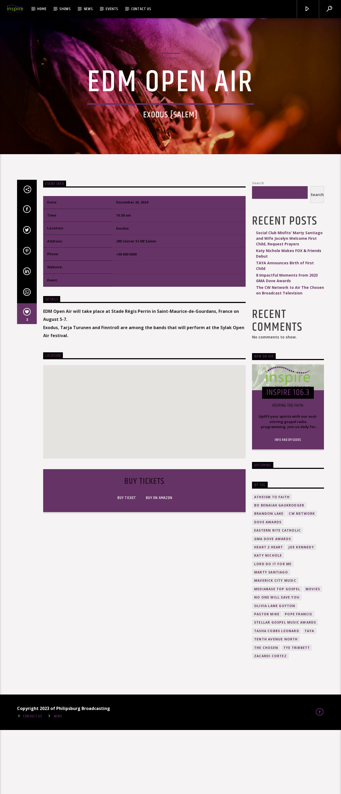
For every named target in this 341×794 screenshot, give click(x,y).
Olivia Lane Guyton (274, 670)
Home (41, 9)
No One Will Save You (276, 661)
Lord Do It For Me (272, 628)
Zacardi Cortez (270, 720)
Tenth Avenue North (276, 703)
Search (258, 247)
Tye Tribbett (296, 711)
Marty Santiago (271, 636)
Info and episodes (288, 504)
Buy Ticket (126, 562)
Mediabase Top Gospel (277, 653)
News (88, 9)
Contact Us (141, 9)
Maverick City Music (275, 645)
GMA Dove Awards (272, 603)
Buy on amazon (158, 562)
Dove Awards (267, 586)
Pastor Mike (266, 678)
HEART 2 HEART (268, 611)
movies (313, 653)
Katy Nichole (268, 619)
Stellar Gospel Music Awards (285, 686)
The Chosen (266, 711)
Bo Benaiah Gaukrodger (279, 569)
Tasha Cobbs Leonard (276, 695)
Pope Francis (298, 678)
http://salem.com (131, 331)
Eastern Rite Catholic (277, 594)
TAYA (309, 695)
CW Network (302, 578)
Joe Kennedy (301, 611)
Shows (65, 9)
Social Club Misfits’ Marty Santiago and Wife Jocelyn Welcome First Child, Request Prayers (289, 302)
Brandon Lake (268, 578)
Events (112, 9)
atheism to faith (272, 561)
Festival (170, 90)
